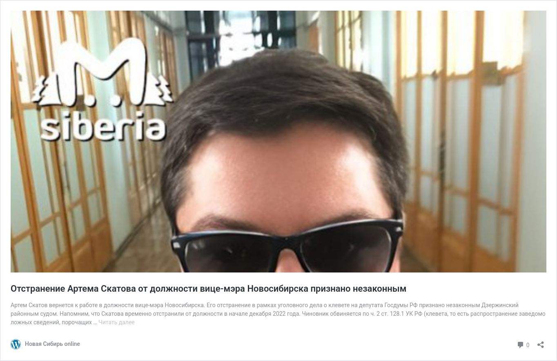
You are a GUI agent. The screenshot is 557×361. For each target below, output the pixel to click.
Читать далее (116, 322)
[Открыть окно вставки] (540, 342)
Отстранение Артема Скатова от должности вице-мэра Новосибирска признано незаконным (208, 288)
